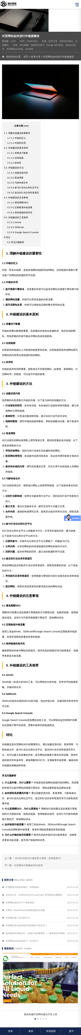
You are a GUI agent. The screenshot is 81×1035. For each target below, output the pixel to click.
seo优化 (29, 49)
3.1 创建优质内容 (17, 173)
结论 (7, 237)
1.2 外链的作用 (16, 143)
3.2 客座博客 (15, 177)
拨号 (71, 1031)
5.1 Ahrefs (14, 222)
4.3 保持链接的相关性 (19, 212)
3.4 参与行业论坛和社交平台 (23, 187)
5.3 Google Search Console (23, 232)
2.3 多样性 (14, 163)
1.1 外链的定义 (16, 138)
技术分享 (53, 41)
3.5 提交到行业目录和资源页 (23, 192)
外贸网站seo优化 (14, 49)
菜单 (10, 1031)
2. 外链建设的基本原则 (16, 148)
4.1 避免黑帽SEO (17, 202)
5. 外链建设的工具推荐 (16, 217)
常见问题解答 (15, 242)
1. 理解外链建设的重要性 (17, 133)
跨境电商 (50, 1031)
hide (26, 126)
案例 (30, 1031)
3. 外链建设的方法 (14, 167)
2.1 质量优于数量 (17, 153)
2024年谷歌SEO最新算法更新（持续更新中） (39, 858)
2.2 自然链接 (15, 158)
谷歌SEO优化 (66, 41)
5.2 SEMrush (15, 227)
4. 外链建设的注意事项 (16, 197)
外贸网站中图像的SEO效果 (28, 865)
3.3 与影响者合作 (17, 182)
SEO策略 (24, 45)
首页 (26, 56)
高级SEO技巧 (37, 45)
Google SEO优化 (55, 45)
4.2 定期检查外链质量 (19, 207)
